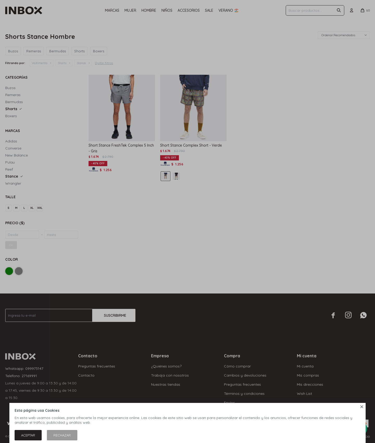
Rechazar (62, 435)
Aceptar (28, 435)
